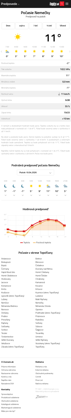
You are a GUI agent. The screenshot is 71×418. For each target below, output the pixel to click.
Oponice (39, 309)
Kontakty (5, 389)
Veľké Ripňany (42, 339)
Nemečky (40, 302)
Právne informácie (8, 366)
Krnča (3, 289)
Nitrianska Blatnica (9, 306)
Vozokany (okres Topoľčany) (48, 343)
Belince (39, 258)
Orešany (5, 312)
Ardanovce (6, 258)
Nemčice (5, 302)
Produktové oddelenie (10, 397)
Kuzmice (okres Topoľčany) (47, 292)
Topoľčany (40, 346)
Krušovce (5, 292)
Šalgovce (39, 329)
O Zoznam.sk (7, 361)
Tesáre (4, 333)
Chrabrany (40, 278)
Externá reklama (42, 369)
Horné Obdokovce (9, 275)
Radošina (40, 319)
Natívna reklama (42, 383)
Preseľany (5, 319)
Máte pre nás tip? (8, 411)
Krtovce (39, 289)
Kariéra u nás (6, 376)
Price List (39, 380)
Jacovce (4, 282)
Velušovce (5, 343)
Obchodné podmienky (44, 373)
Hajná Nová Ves (8, 272)
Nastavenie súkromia (9, 373)
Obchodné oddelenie (9, 400)
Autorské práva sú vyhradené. (47, 391)
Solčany (39, 323)
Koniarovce (6, 285)
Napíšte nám (6, 380)
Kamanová (40, 282)
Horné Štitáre (41, 275)
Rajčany (4, 323)
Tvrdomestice (7, 336)
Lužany (4, 299)
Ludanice (39, 295)
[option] (7, 51)
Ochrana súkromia (8, 369)
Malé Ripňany (41, 299)
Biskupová (5, 262)
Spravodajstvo (7, 394)
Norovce (5, 309)
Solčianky (5, 326)
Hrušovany (6, 278)
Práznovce (40, 316)
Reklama (40, 361)
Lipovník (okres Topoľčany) (12, 295)
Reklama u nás (41, 366)
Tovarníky (40, 333)
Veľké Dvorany (7, 339)
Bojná (3, 265)
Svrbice (4, 329)
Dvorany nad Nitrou (44, 268)
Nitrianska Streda (43, 306)
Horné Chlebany (42, 272)
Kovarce (39, 285)
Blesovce (40, 262)
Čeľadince (40, 265)
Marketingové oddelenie (11, 407)
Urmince (39, 336)
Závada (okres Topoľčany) (12, 346)
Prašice (4, 316)
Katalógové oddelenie (10, 404)
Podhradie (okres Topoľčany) (48, 312)
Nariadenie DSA (7, 383)
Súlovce (39, 326)
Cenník (38, 376)
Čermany (5, 268)
